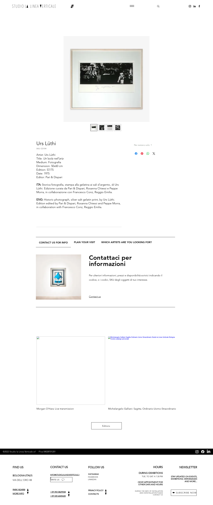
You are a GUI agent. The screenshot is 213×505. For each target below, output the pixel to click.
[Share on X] (154, 153)
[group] (106, 373)
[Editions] (106, 425)
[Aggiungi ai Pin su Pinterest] (142, 153)
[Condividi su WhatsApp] (148, 153)
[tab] (53, 242)
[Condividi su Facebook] (136, 153)
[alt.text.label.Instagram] (189, 6)
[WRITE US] (61, 479)
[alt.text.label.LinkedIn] (194, 6)
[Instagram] (197, 452)
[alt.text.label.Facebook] (199, 6)
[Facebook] (203, 452)
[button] (132, 6)
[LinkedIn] (208, 452)
